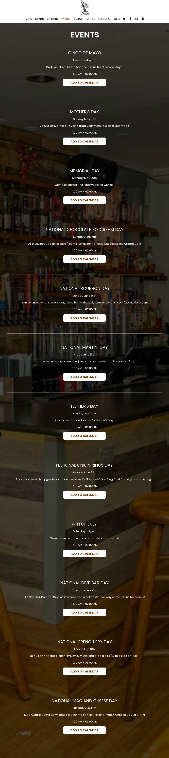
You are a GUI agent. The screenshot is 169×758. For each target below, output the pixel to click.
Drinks (39, 19)
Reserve (78, 19)
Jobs (117, 19)
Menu (29, 19)
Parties (90, 19)
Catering (104, 19)
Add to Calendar (84, 82)
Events (65, 19)
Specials (52, 19)
